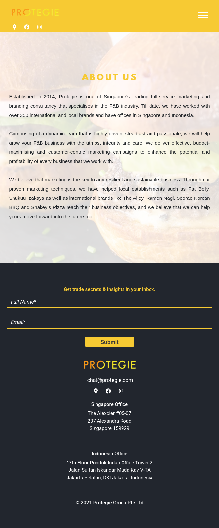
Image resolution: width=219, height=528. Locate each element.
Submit (109, 342)
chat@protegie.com (110, 380)
